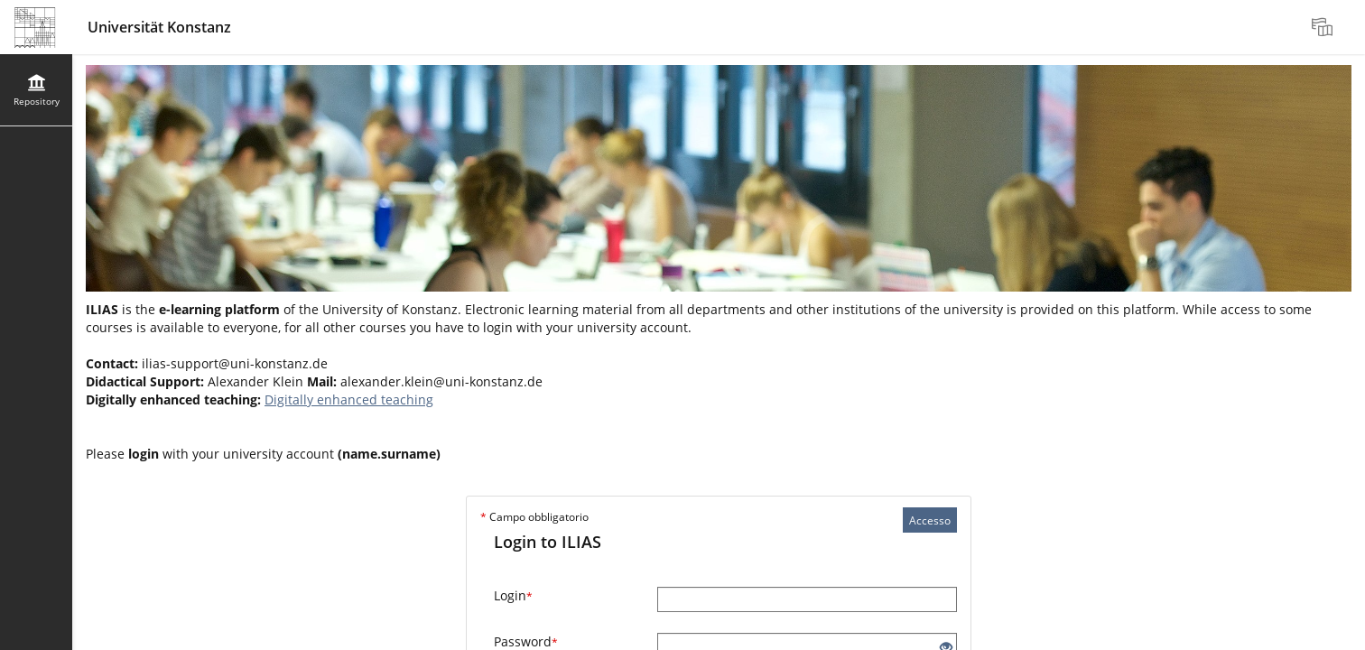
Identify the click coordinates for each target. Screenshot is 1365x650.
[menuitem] (1324, 27)
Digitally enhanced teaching (349, 399)
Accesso (930, 520)
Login (513, 595)
